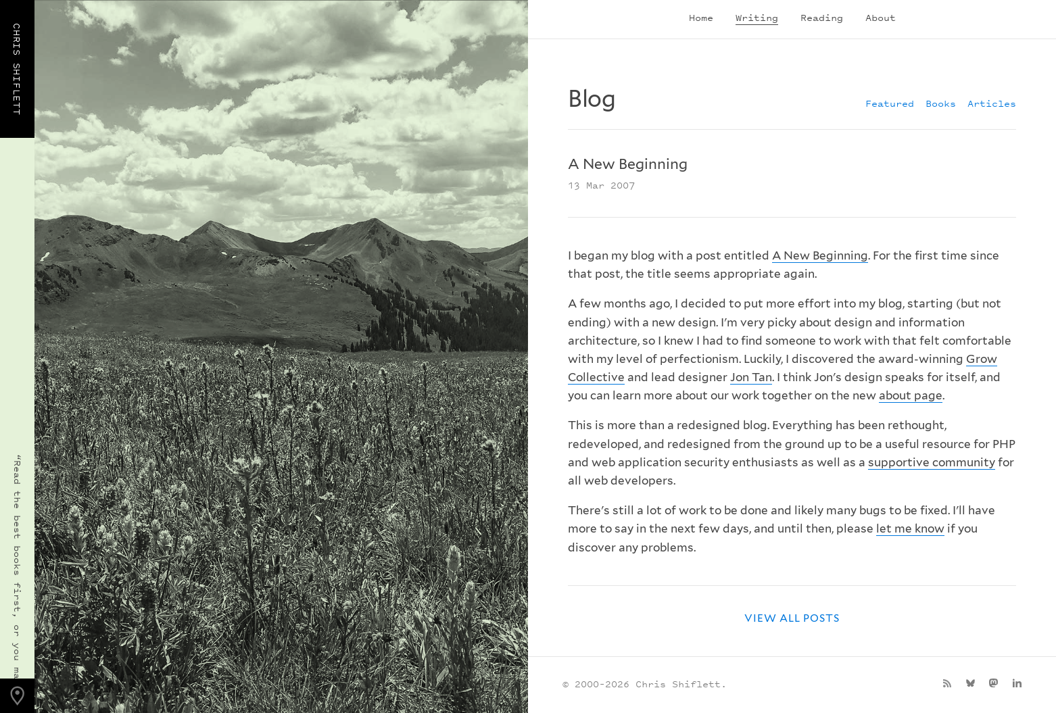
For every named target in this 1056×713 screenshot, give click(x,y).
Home (701, 17)
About (880, 17)
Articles (991, 103)
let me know (910, 528)
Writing (757, 17)
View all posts (792, 618)
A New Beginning (820, 255)
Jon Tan (751, 377)
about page (910, 395)
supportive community (931, 462)
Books (941, 103)
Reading (821, 17)
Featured (889, 103)
